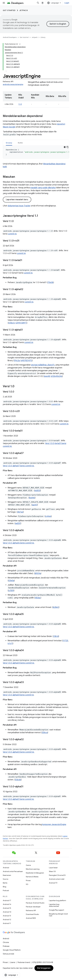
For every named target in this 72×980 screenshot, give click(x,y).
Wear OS (52, 871)
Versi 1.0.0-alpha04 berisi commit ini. (18, 663)
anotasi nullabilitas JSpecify (42, 365)
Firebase (6, 946)
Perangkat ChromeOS (57, 875)
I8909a (38, 573)
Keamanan (7, 875)
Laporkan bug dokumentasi (54, 905)
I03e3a (11, 580)
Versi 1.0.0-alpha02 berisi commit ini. (18, 752)
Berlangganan (43, 968)
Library (43, 37)
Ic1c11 (10, 643)
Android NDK (31, 918)
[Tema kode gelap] (64, 147)
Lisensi (12, 962)
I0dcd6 (18, 780)
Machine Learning (32, 869)
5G (27, 884)
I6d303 (37, 490)
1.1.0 (20, 104)
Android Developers (10, 37)
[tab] (9, 143)
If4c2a (17, 360)
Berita (5, 883)
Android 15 (7, 908)
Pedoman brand (24, 962)
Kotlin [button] (20, 143)
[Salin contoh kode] (67, 147)
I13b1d (55, 636)
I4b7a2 (20, 512)
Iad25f (18, 523)
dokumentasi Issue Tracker (19, 206)
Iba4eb (32, 498)
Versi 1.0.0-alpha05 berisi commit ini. (18, 627)
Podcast (6, 890)
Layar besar (53, 868)
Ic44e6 (48, 516)
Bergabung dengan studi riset (58, 915)
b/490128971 (21, 323)
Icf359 (11, 590)
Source (5, 879)
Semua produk (8, 954)
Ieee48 (47, 376)
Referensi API (31, 910)
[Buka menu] (3, 3)
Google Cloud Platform (12, 950)
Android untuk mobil (56, 879)
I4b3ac (38, 598)
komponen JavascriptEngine (54, 824)
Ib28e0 (56, 607)
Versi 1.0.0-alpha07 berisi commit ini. (18, 466)
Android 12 (7, 919)
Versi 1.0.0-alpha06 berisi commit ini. (18, 543)
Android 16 (7, 904)
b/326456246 (56, 376)
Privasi (28, 880)
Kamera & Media (32, 877)
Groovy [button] (9, 143)
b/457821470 (26, 360)
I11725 (65, 640)
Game (28, 865)
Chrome (6, 942)
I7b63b (50, 282)
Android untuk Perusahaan (13, 871)
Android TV (53, 883)
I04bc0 (11, 323)
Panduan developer (33, 907)
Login (67, 3)
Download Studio (32, 914)
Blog (4, 887)
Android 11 (7, 923)
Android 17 (7, 900)
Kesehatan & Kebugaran (35, 873)
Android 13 (7, 916)
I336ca (45, 732)
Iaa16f (34, 505)
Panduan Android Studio (35, 903)
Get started (9, 10)
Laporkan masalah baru (17, 199)
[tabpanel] (36, 152)
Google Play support (56, 910)
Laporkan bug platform (57, 900)
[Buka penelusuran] (38, 2)
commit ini (12, 234)
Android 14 (7, 912)
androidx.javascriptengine (13, 84)
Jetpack (23, 10)
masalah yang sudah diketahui (43, 187)
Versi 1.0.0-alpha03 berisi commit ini (18, 695)
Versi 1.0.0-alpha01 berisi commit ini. (18, 799)
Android (6, 868)
